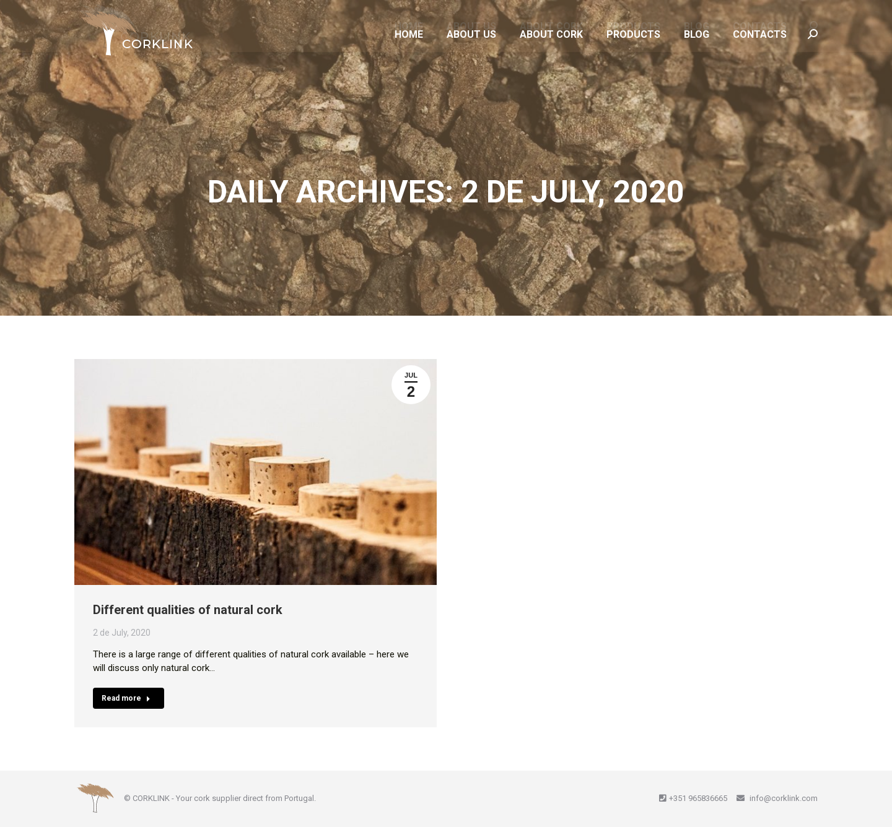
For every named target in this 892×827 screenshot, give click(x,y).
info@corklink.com (783, 798)
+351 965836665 (698, 798)
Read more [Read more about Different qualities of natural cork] (126, 698)
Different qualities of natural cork (187, 609)
